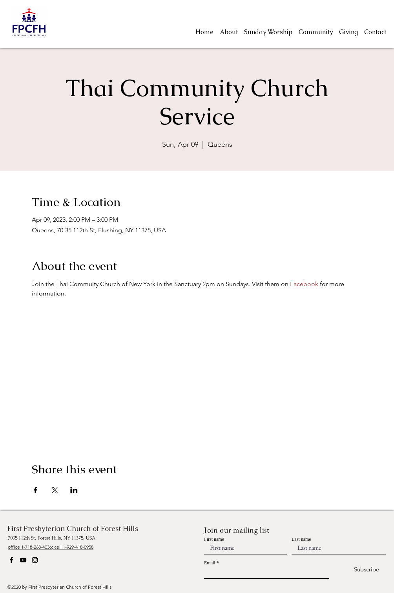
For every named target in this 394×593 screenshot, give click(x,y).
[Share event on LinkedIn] (74, 490)
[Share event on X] (54, 490)
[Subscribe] (359, 569)
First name (214, 539)
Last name (301, 539)
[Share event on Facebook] (35, 490)
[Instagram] (35, 560)
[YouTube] (23, 560)
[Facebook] (11, 560)
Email (209, 562)
